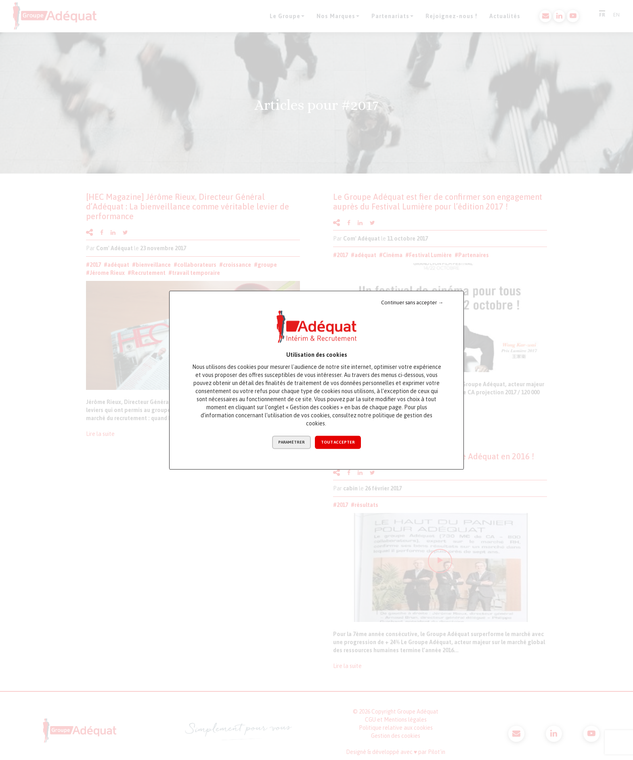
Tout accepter (338, 442)
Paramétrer (291, 442)
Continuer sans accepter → (412, 302)
